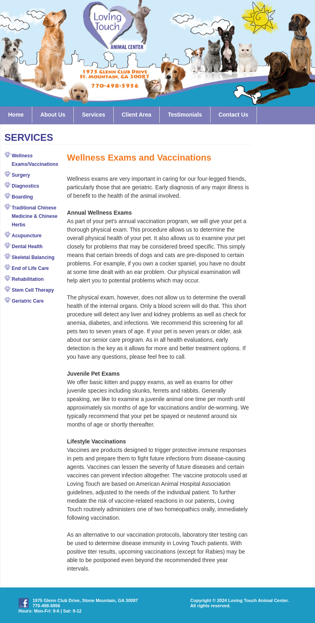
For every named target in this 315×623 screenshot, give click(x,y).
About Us (52, 114)
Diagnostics (25, 186)
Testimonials (185, 114)
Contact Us (233, 114)
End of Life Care (30, 268)
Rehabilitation (28, 279)
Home (16, 114)
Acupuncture (27, 235)
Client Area (136, 114)
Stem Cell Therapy (33, 290)
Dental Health (27, 246)
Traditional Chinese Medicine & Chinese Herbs (34, 216)
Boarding (22, 197)
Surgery (21, 175)
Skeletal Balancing (33, 257)
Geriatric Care (28, 301)
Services (93, 114)
